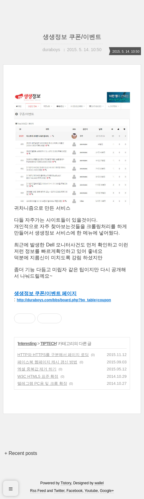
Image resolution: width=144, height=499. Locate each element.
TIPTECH (48, 343)
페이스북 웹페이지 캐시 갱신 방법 (47, 362)
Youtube (91, 491)
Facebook (75, 491)
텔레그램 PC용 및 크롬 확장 (42, 383)
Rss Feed (38, 491)
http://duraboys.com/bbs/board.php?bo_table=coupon (64, 300)
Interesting (27, 343)
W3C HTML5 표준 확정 (37, 376)
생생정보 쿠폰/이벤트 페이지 (45, 293)
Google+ (107, 491)
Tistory (66, 483)
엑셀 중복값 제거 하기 (36, 369)
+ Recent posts (21, 453)
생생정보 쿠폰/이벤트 (72, 36)
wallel (99, 483)
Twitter (59, 491)
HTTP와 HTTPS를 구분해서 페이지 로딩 (53, 354)
